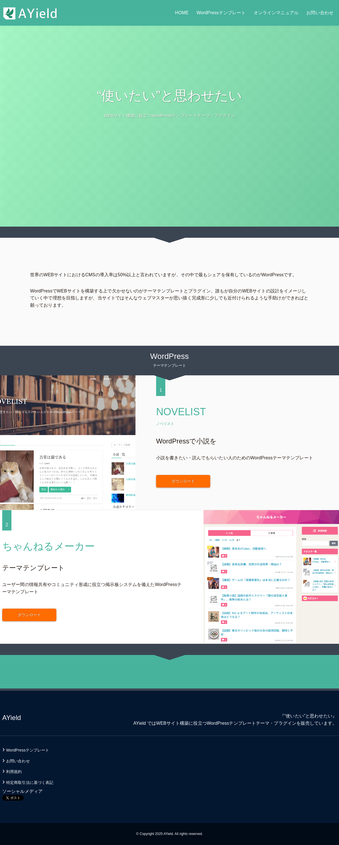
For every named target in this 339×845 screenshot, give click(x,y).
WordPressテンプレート (221, 12)
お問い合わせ (319, 12)
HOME (181, 12)
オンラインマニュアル (276, 12)
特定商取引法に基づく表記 (29, 782)
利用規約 (14, 771)
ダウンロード (183, 481)
